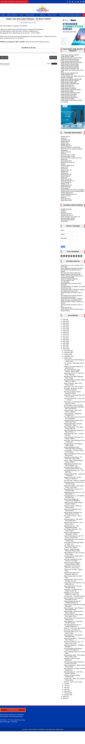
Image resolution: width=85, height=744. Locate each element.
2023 (64, 325)
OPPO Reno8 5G (66, 186)
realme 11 (63, 197)
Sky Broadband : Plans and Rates (73, 405)
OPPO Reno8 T (65, 188)
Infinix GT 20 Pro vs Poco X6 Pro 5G (71, 158)
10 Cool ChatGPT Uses (67, 280)
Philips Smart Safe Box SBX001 (70, 80)
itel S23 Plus (64, 168)
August (66, 358)
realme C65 (64, 159)
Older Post (53, 57)
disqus (49, 63)
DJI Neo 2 (63, 210)
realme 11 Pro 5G (66, 195)
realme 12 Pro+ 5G (66, 170)
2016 (64, 338)
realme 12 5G (64, 167)
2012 (64, 345)
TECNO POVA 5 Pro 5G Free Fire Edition (72, 189)
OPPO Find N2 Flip (66, 307)
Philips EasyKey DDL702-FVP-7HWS (71, 58)
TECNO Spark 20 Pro (67, 192)
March (66, 691)
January (66, 694)
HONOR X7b (64, 171)
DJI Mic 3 (63, 212)
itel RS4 (63, 164)
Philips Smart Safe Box (67, 85)
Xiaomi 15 (63, 138)
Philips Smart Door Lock (67, 86)
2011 (64, 347)
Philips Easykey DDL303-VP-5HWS (71, 89)
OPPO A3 (63, 153)
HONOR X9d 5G (65, 136)
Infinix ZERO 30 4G (66, 200)
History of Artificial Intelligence (69, 279)
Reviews (42, 15)
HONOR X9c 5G (65, 144)
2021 (64, 328)
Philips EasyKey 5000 (67, 74)
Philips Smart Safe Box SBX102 (70, 59)
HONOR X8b (64, 173)
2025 (64, 321)
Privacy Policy (52, 15)
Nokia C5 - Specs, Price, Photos (73, 682)
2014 (64, 341)
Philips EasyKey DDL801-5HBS (70, 61)
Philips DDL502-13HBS (67, 56)
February (67, 693)
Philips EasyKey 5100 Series (69, 94)
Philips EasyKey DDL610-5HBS (70, 64)
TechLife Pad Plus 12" (67, 215)
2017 (64, 336)
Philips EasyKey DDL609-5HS (69, 73)
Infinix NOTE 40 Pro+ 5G (68, 162)
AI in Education (65, 282)
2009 (64, 696)
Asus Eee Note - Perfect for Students (74, 480)
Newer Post (4, 57)
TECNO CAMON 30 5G (67, 165)
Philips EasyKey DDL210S (68, 96)
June (65, 685)
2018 (64, 334)
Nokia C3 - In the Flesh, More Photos (74, 628)
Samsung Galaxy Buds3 (67, 219)
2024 (64, 323)
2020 (64, 330)
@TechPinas (20, 29)
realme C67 (64, 177)
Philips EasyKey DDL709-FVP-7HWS (71, 100)
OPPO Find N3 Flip (66, 179)
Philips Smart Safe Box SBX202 (70, 67)
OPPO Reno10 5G (66, 182)
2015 (64, 339)
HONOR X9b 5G (65, 176)
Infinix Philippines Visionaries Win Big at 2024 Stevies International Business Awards (72, 270)
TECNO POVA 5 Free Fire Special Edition (72, 191)
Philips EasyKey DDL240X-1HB (70, 68)
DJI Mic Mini (64, 221)
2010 (64, 349)
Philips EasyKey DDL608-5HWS (70, 83)
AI (37, 15)
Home (3, 15)
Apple (21, 15)
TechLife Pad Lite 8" (66, 213)
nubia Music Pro (65, 140)
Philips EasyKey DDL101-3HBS (70, 65)
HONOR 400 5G (65, 141)
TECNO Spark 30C (66, 146)
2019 (64, 332)
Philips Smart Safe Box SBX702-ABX (71, 79)
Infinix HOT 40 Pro (66, 199)
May (65, 687)
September (67, 356)
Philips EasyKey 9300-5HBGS (69, 97)
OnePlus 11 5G (65, 183)
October (66, 354)
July (65, 683)
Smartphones (30, 15)
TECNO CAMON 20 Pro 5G (68, 194)
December (67, 350)
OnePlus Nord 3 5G (66, 185)
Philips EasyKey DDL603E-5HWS (70, 92)
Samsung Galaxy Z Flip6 (68, 156)
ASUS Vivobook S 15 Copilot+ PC (70, 216)
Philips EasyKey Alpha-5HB (68, 82)
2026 (64, 319)
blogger (54, 63)
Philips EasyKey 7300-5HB (68, 88)
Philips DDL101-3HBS (67, 91)
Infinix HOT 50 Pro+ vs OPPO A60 (70, 147)
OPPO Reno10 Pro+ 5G (67, 180)
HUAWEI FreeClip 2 (66, 209)
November (67, 352)
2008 (64, 698)
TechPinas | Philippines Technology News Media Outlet (47, 729)
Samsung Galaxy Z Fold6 (68, 155)
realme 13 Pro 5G (66, 152)
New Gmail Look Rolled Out (72, 630)
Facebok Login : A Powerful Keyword (74, 596)
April (65, 689)
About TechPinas (12, 15)
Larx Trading (64, 102)
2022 (64, 327)
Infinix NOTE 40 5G (66, 161)
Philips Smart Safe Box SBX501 (70, 55)
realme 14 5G (64, 143)
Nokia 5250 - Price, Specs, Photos (73, 386)
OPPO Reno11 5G (66, 174)
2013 (64, 343)
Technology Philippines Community (70, 15)
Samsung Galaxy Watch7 (68, 218)
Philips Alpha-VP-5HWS (67, 99)
